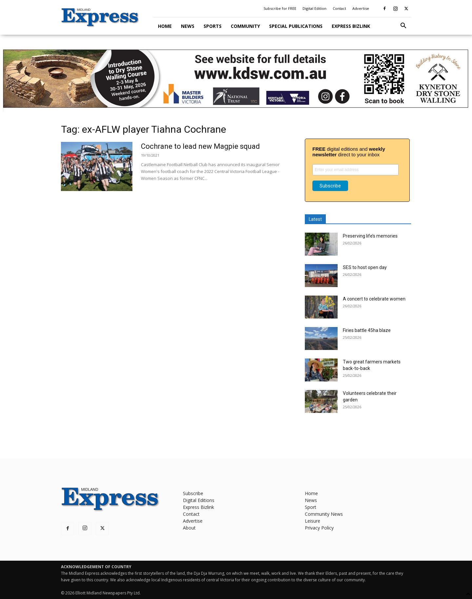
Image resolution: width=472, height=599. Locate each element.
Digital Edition (314, 8)
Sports (213, 26)
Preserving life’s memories (370, 236)
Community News (324, 514)
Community (245, 26)
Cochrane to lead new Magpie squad (200, 146)
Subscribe (193, 493)
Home (165, 26)
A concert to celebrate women (374, 298)
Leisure (312, 521)
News (187, 26)
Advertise (360, 8)
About (189, 528)
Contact (339, 8)
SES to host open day (365, 267)
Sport (310, 507)
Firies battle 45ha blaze (367, 330)
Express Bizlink (351, 26)
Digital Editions (198, 500)
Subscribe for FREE (280, 8)
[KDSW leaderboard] (236, 79)
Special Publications (296, 26)
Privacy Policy (319, 528)
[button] (403, 26)
